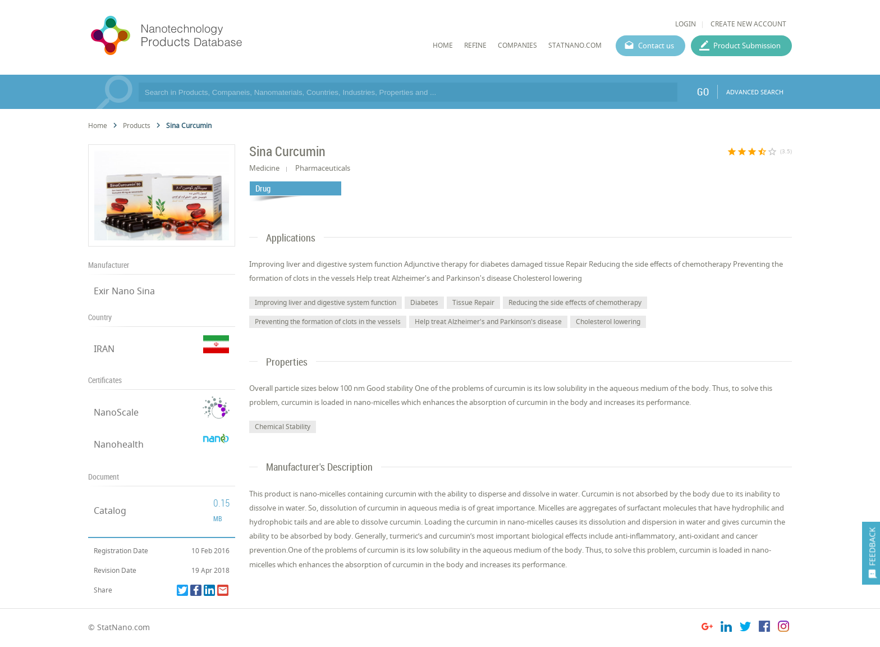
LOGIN (685, 24)
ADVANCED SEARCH (754, 92)
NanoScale (116, 412)
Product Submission (747, 45)
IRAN (104, 349)
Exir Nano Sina (124, 291)
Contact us (656, 45)
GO (703, 91)
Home (97, 125)
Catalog (110, 510)
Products (136, 125)
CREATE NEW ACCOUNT (748, 24)
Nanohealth (119, 444)
